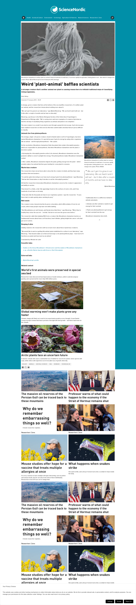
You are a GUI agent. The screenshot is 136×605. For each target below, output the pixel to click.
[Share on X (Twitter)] (110, 100)
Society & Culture (37, 17)
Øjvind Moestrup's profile (31, 260)
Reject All (128, 601)
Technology (57, 17)
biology (24, 364)
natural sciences (41, 364)
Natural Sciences (83, 17)
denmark (57, 364)
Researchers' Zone (96, 17)
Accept (119, 601)
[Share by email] (113, 100)
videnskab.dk (66, 364)
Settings (109, 601)
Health (29, 17)
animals (31, 364)
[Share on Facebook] (108, 100)
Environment (48, 17)
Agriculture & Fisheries (69, 17)
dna (50, 364)
